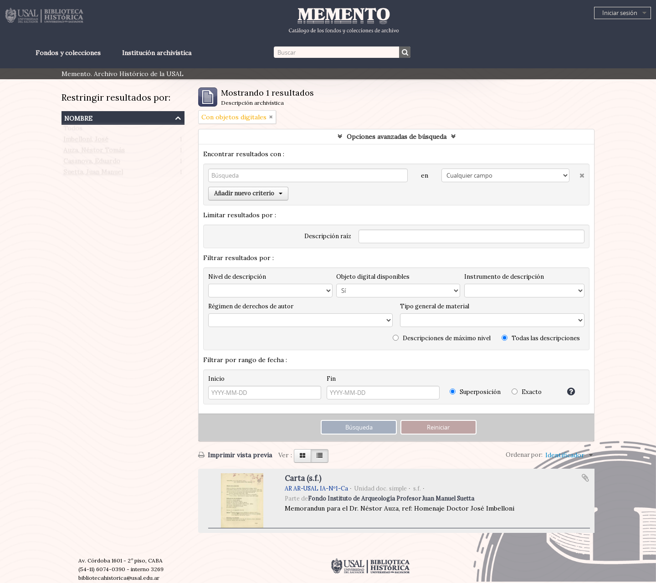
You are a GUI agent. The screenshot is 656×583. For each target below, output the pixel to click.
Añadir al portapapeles (585, 477)
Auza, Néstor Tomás (94, 152)
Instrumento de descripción (504, 277)
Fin (331, 379)
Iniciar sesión (619, 13)
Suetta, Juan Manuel (93, 174)
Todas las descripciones (541, 338)
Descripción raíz (327, 236)
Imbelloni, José (85, 141)
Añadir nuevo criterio (248, 193)
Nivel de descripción (237, 277)
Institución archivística (156, 53)
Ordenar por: (524, 455)
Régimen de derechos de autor (250, 306)
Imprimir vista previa (235, 455)
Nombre (78, 117)
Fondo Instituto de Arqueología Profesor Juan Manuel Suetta (391, 498)
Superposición (475, 392)
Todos (72, 130)
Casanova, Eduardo (91, 163)
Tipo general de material (434, 306)
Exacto (527, 392)
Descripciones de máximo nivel (442, 338)
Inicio (216, 379)
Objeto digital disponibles (373, 277)
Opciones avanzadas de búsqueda (396, 137)
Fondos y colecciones (68, 53)
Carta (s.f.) (303, 478)
